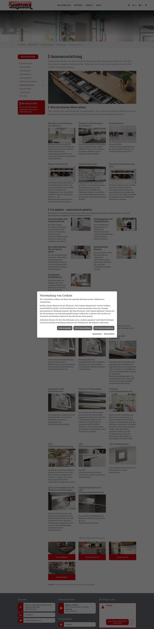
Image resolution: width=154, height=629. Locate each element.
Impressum (97, 334)
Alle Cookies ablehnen (83, 328)
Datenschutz (109, 334)
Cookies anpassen (64, 328)
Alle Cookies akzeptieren (104, 328)
